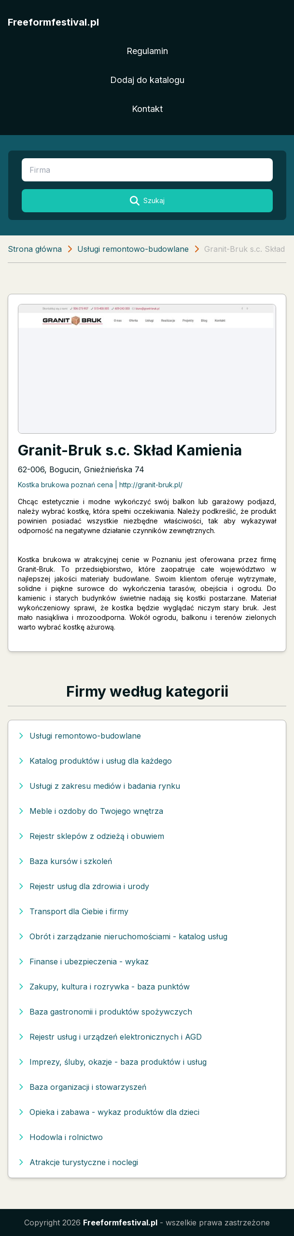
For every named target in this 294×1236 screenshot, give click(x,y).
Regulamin (147, 51)
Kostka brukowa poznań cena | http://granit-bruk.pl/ (100, 485)
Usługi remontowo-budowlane (133, 249)
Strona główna (35, 249)
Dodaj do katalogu (147, 80)
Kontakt (147, 109)
